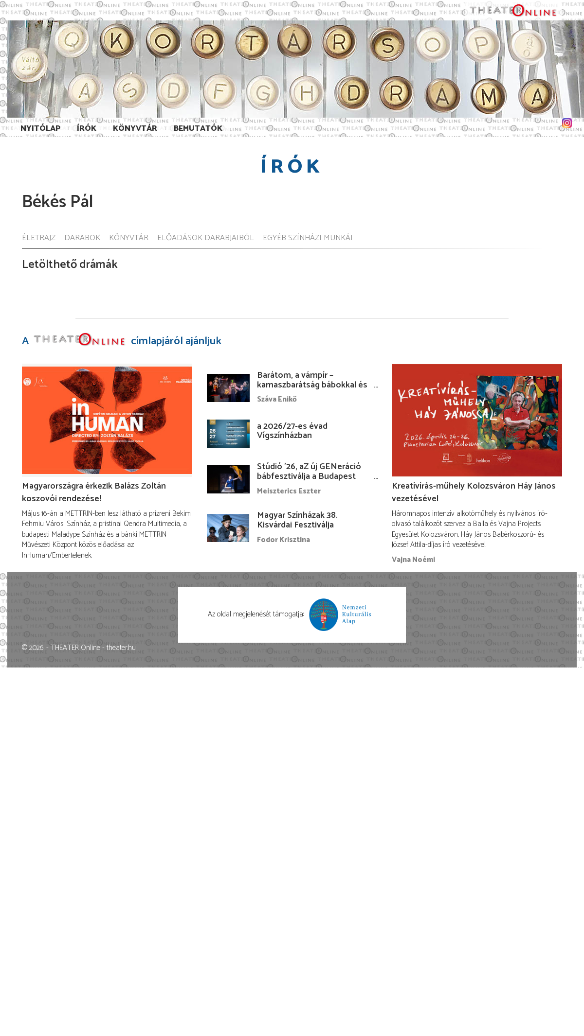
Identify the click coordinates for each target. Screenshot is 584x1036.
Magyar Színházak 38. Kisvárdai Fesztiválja (297, 520)
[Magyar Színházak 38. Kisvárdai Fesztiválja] (228, 528)
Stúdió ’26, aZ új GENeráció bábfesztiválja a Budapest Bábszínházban (309, 476)
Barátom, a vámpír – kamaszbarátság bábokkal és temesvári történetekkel (312, 385)
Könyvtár (135, 128)
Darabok (82, 238)
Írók (86, 128)
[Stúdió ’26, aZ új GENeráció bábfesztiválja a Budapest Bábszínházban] (228, 479)
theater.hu (121, 648)
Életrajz (38, 238)
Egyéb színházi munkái (308, 238)
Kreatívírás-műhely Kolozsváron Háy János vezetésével (474, 492)
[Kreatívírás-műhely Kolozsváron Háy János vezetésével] (477, 420)
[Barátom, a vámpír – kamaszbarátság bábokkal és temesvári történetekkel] (228, 388)
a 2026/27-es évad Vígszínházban (292, 431)
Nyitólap (40, 128)
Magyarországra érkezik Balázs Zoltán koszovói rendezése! (94, 492)
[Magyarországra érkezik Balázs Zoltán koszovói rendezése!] (107, 420)
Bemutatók (198, 128)
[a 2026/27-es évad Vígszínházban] (228, 434)
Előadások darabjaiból (205, 238)
